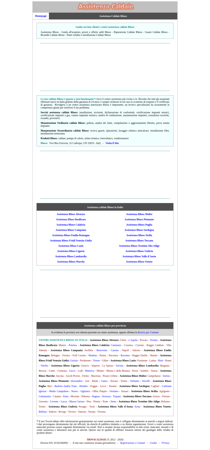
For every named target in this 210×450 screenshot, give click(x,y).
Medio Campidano (59, 391)
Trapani (117, 396)
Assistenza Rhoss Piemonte (139, 219)
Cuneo (104, 381)
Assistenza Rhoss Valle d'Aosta (139, 256)
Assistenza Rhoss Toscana (139, 240)
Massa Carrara (76, 401)
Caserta (114, 350)
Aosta (137, 406)
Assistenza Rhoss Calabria (70, 224)
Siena (113, 401)
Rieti (160, 360)
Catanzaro (116, 345)
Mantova (89, 370)
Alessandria (76, 381)
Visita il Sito (112, 143)
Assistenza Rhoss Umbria (139, 251)
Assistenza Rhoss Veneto (139, 261)
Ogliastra (85, 391)
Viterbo (44, 365)
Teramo (154, 340)
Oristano (114, 391)
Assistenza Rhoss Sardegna (139, 230)
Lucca (64, 401)
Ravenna (125, 355)
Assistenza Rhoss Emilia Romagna (70, 235)
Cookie (153, 443)
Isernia (166, 375)
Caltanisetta (45, 396)
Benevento (101, 350)
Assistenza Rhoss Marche (71, 261)
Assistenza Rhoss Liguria (71, 251)
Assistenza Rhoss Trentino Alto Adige (139, 245)
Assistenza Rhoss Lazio (70, 245)
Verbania (134, 381)
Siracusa (106, 396)
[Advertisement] (105, 67)
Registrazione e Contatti (132, 443)
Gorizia (74, 360)
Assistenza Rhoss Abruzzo (71, 214)
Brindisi (83, 386)
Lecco (72, 370)
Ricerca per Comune (148, 332)
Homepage (41, 16)
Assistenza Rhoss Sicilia (139, 235)
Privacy (166, 443)
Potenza (73, 345)
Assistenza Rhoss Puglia (139, 224)
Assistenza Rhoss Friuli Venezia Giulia (71, 240)
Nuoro (74, 391)
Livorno (54, 401)
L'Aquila (133, 340)
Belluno (43, 411)
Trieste (96, 360)
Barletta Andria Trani (66, 386)
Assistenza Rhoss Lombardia (70, 256)
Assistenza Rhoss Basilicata (71, 219)
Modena (92, 355)
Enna (65, 396)
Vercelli (146, 381)
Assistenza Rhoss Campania (70, 230)
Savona (119, 365)
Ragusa (96, 396)
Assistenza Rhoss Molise (139, 214)
